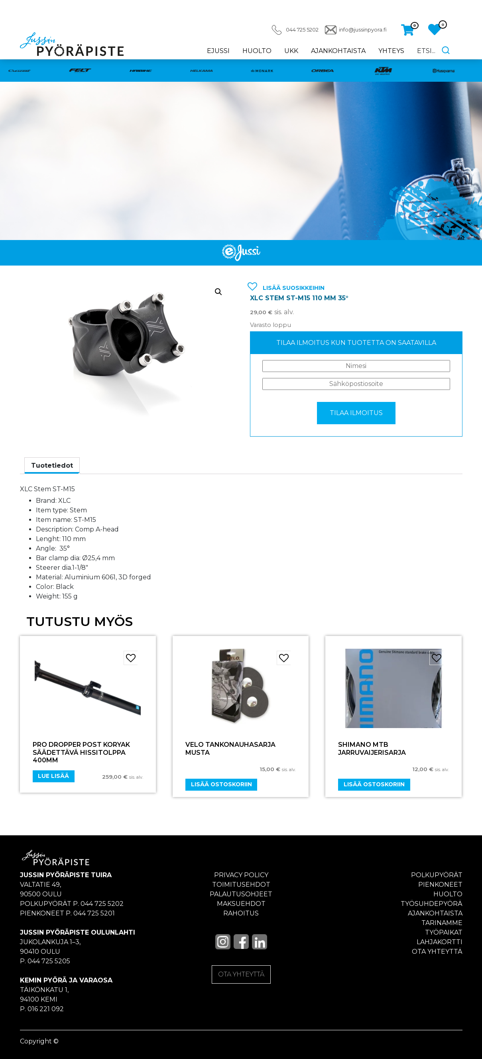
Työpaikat (443, 932)
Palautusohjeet (241, 894)
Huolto (256, 51)
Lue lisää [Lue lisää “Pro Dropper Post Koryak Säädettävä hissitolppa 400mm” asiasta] (53, 776)
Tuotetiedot (52, 465)
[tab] (52, 465)
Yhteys (391, 51)
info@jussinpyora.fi (363, 30)
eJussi (218, 51)
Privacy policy (241, 875)
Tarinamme (441, 923)
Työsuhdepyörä (431, 903)
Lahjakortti (439, 942)
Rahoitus (241, 913)
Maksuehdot (241, 903)
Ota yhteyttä (437, 951)
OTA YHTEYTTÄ (241, 974)
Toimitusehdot (241, 884)
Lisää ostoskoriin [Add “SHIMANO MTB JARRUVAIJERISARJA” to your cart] (374, 784)
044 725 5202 (302, 30)
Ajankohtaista (338, 51)
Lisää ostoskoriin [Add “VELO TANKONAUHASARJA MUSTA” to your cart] (221, 784)
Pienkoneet (440, 884)
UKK (291, 51)
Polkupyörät (436, 875)
